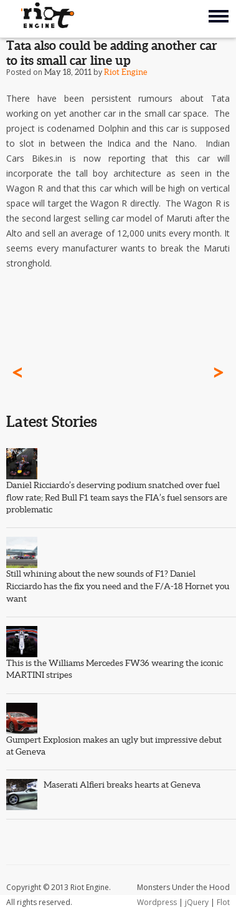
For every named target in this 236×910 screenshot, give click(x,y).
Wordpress (157, 902)
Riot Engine (125, 72)
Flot (223, 902)
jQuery (197, 902)
